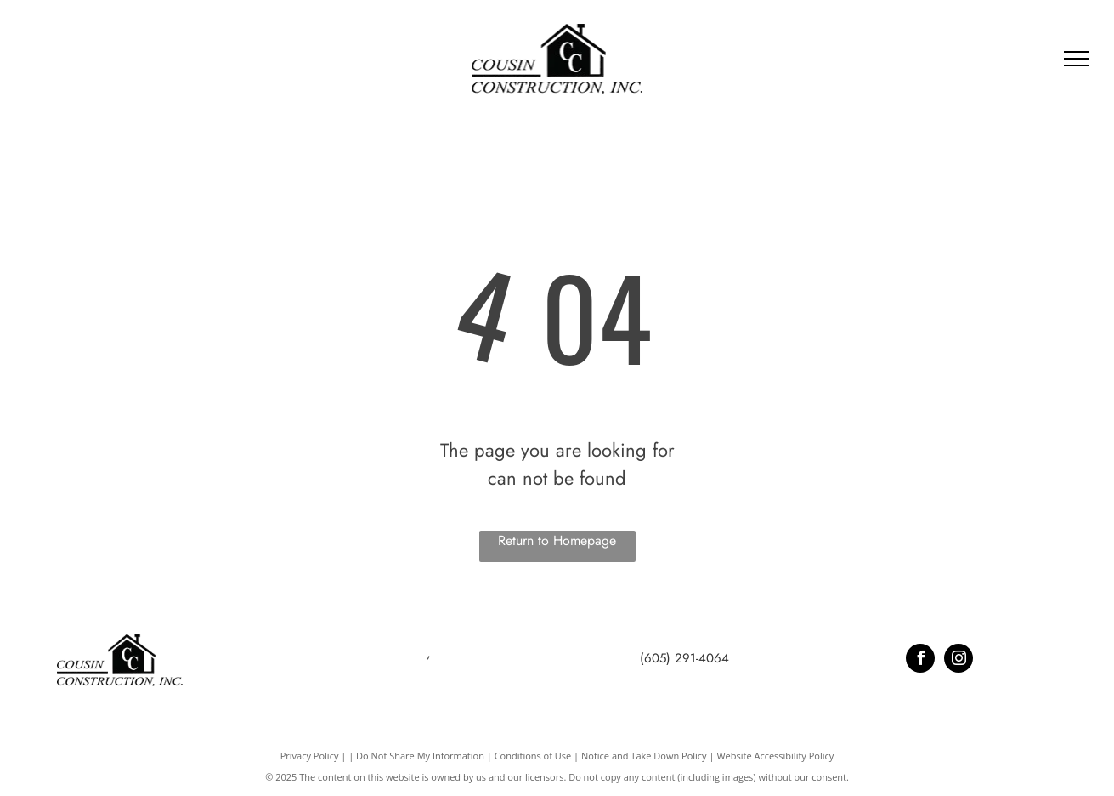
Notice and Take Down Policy (644, 755)
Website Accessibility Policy (775, 755)
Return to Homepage (557, 540)
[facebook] (920, 660)
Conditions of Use (533, 755)
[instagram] (958, 660)
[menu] (1077, 59)
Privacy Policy (309, 755)
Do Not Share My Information (420, 755)
